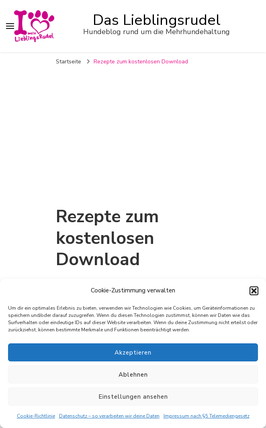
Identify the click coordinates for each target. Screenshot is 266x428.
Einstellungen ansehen (133, 397)
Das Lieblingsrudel (157, 20)
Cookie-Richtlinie (36, 416)
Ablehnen (133, 375)
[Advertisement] (133, 130)
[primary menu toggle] (10, 26)
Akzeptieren (133, 353)
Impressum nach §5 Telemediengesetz (207, 416)
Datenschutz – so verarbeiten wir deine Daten (109, 416)
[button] (254, 291)
